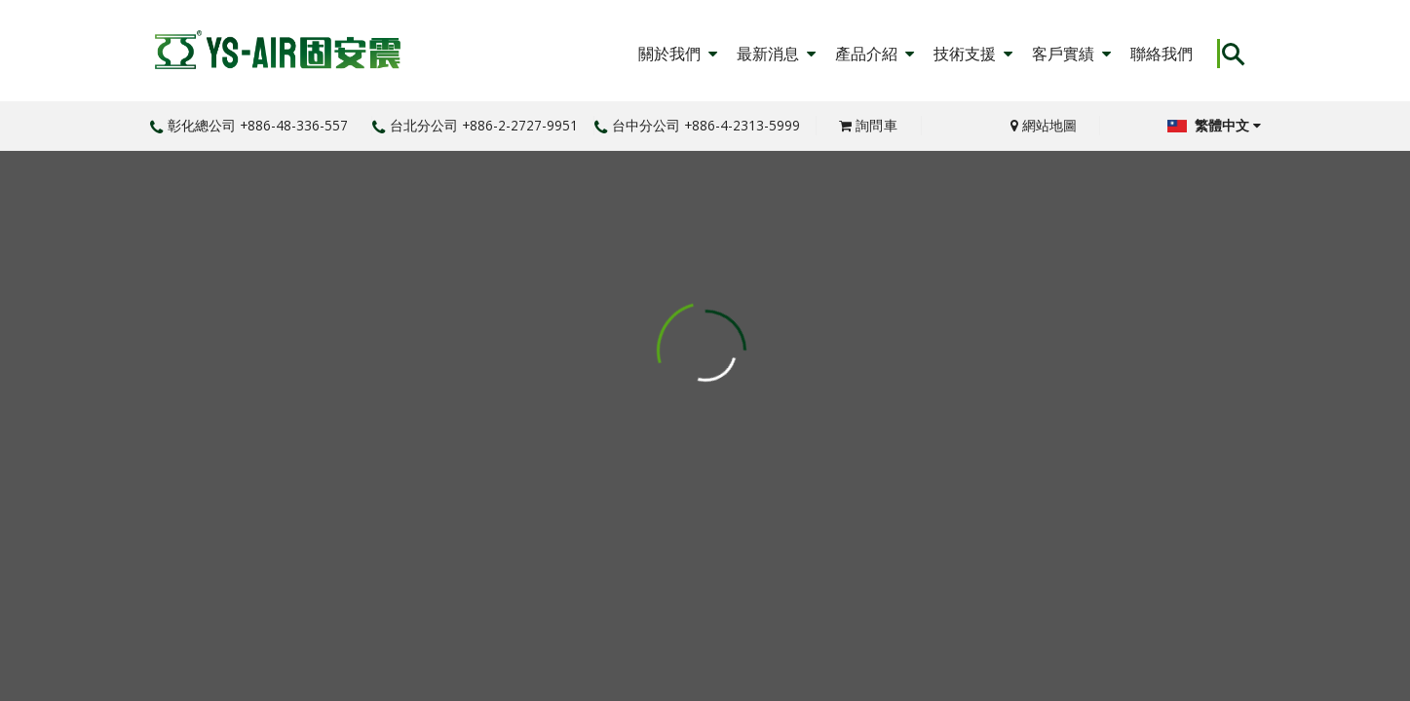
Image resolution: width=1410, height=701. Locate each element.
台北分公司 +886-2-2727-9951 (475, 125)
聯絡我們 (1161, 53)
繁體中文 (1214, 125)
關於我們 (677, 53)
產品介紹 (874, 53)
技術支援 (973, 53)
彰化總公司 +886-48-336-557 (249, 125)
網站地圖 (1043, 125)
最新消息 (776, 53)
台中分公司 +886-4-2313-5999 (697, 125)
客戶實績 (1071, 53)
